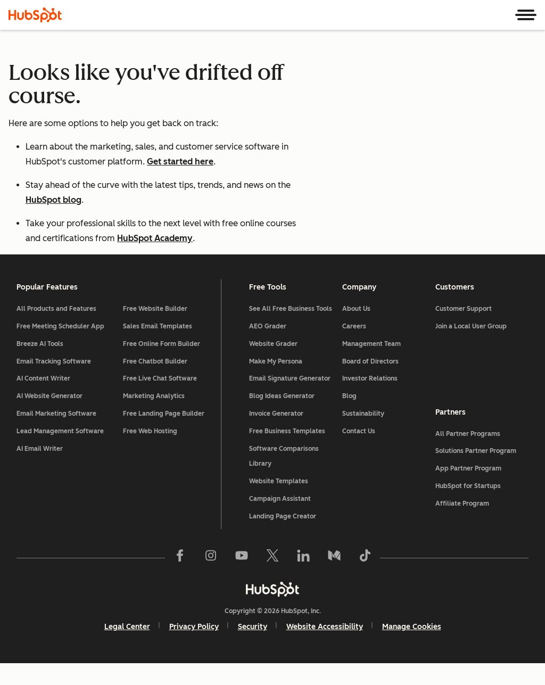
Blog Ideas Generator (282, 418)
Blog (349, 418)
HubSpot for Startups (467, 507)
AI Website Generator (50, 418)
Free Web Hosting (150, 452)
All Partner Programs (467, 455)
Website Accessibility (324, 648)
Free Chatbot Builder (155, 382)
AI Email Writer (40, 470)
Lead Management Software (60, 452)
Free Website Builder (155, 330)
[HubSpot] (35, 15)
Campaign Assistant (280, 520)
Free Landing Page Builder (164, 435)
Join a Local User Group (470, 347)
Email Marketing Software (57, 435)
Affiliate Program (462, 525)
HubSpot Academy (155, 238)
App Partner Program (468, 490)
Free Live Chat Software (160, 400)
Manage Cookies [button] (411, 648)
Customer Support (463, 330)
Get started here (180, 161)
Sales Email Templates (158, 347)
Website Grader (273, 365)
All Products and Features (57, 330)
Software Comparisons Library (284, 477)
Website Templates (278, 503)
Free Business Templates (287, 452)
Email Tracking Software (54, 382)
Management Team (371, 365)
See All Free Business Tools (290, 330)
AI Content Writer (44, 400)
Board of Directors (370, 382)
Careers (354, 347)
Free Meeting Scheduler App (61, 347)
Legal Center (127, 648)
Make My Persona (275, 382)
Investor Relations (370, 400)
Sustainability (363, 435)
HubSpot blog (53, 200)
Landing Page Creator (282, 537)
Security (252, 648)
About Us (356, 330)
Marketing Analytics (154, 418)
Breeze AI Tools (40, 365)
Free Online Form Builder (162, 365)
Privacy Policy (194, 648)
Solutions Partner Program (475, 472)
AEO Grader (267, 347)
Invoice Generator (276, 435)
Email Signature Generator (290, 400)
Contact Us (358, 452)
